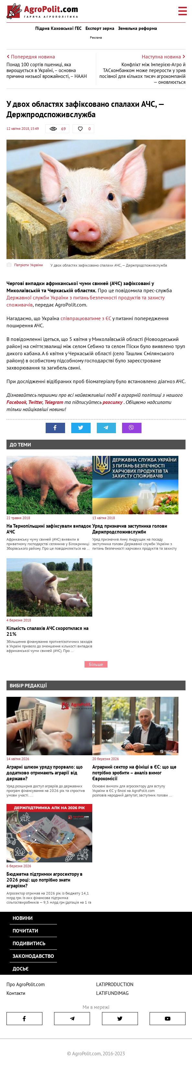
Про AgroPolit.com (25, 984)
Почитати (25, 930)
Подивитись (29, 943)
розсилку (113, 402)
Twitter (35, 402)
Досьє (20, 968)
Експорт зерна (99, 28)
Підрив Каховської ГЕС (58, 28)
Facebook (16, 402)
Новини (23, 918)
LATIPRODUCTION (114, 984)
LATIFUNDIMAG (112, 993)
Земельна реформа (137, 28)
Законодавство (33, 956)
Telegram (53, 402)
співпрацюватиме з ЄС (86, 318)
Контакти (15, 993)
